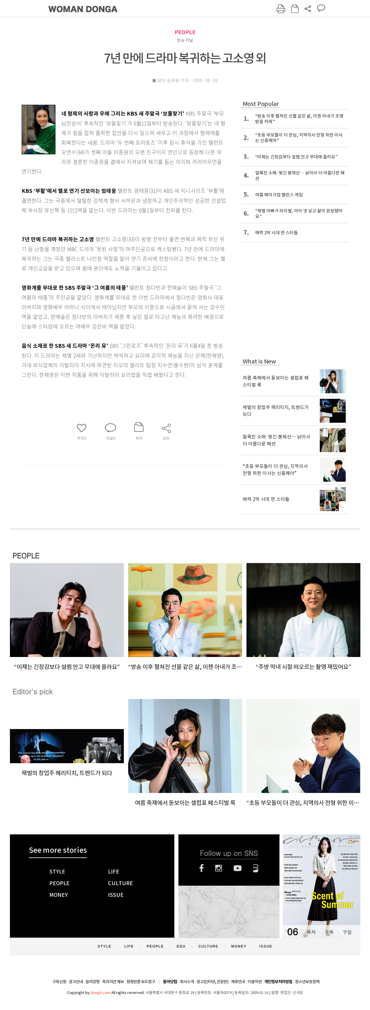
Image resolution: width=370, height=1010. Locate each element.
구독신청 (59, 981)
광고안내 (76, 981)
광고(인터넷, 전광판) (212, 981)
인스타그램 (218, 868)
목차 (311, 932)
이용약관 (255, 981)
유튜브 (238, 868)
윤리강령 (93, 981)
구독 (329, 932)
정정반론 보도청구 (140, 981)
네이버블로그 (255, 868)
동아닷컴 (170, 981)
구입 (347, 932)
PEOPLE (185, 32)
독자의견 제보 (113, 981)
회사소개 (187, 981)
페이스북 (201, 868)
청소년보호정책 (307, 981)
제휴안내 (238, 981)
